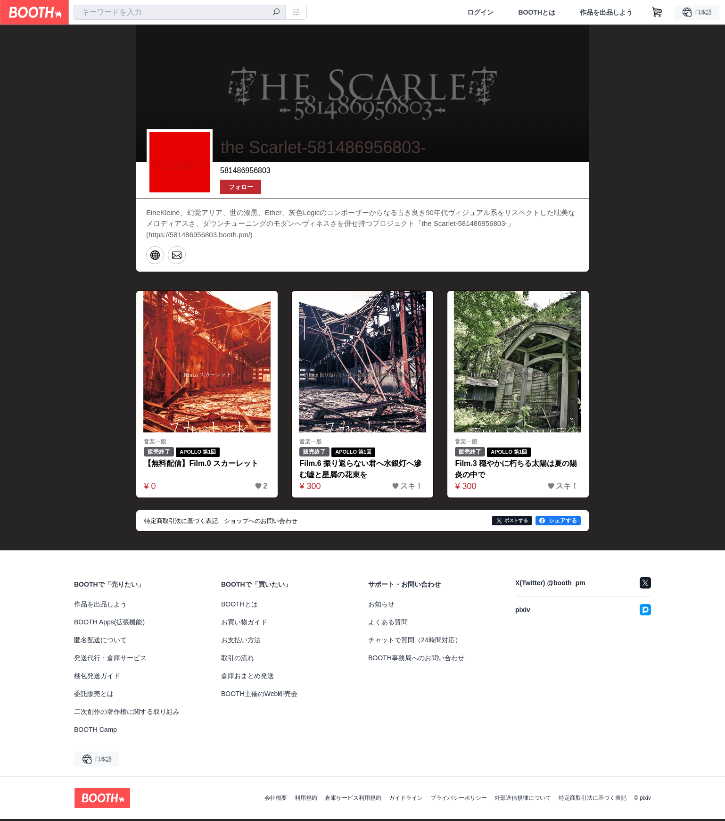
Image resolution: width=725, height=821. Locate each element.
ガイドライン (406, 800)
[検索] (276, 12)
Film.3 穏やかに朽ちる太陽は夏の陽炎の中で (516, 471)
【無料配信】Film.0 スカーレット (201, 466)
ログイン (480, 12)
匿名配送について (100, 642)
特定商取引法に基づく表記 (592, 800)
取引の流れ (237, 659)
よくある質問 (388, 624)
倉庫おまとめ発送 (247, 677)
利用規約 (306, 800)
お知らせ (381, 606)
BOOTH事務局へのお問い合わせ (416, 659)
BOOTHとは (536, 12)
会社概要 (275, 800)
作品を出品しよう (606, 12)
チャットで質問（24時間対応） (414, 642)
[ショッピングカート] (657, 12)
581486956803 (245, 171)
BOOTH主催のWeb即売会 (259, 695)
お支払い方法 (241, 642)
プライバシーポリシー (458, 800)
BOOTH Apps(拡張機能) (109, 624)
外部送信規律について (522, 800)
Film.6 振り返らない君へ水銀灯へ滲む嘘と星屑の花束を (361, 471)
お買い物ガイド (244, 624)
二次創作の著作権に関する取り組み (127, 713)
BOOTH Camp (95, 731)
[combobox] (180, 12)
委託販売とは (94, 695)
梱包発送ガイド (97, 677)
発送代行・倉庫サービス (110, 659)
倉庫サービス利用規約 (353, 800)
